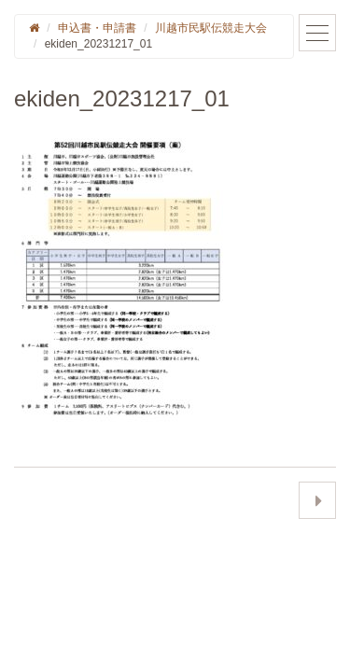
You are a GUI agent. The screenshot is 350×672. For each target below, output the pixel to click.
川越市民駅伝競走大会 (211, 28)
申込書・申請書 (97, 28)
